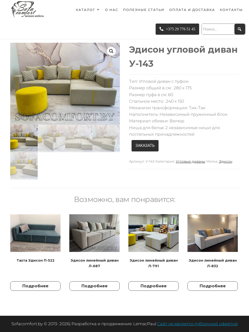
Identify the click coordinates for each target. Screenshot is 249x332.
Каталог (88, 9)
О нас (111, 10)
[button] (111, 51)
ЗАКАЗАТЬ (145, 145)
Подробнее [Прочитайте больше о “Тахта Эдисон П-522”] (35, 285)
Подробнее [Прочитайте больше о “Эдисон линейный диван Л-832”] (213, 285)
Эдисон (225, 161)
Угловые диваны (190, 161)
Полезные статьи (143, 10)
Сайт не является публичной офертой (197, 323)
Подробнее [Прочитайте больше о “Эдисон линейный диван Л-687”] (94, 285)
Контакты (231, 10)
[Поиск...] (223, 29)
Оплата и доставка (192, 10)
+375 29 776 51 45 (177, 29)
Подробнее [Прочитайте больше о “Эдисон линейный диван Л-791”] (154, 285)
